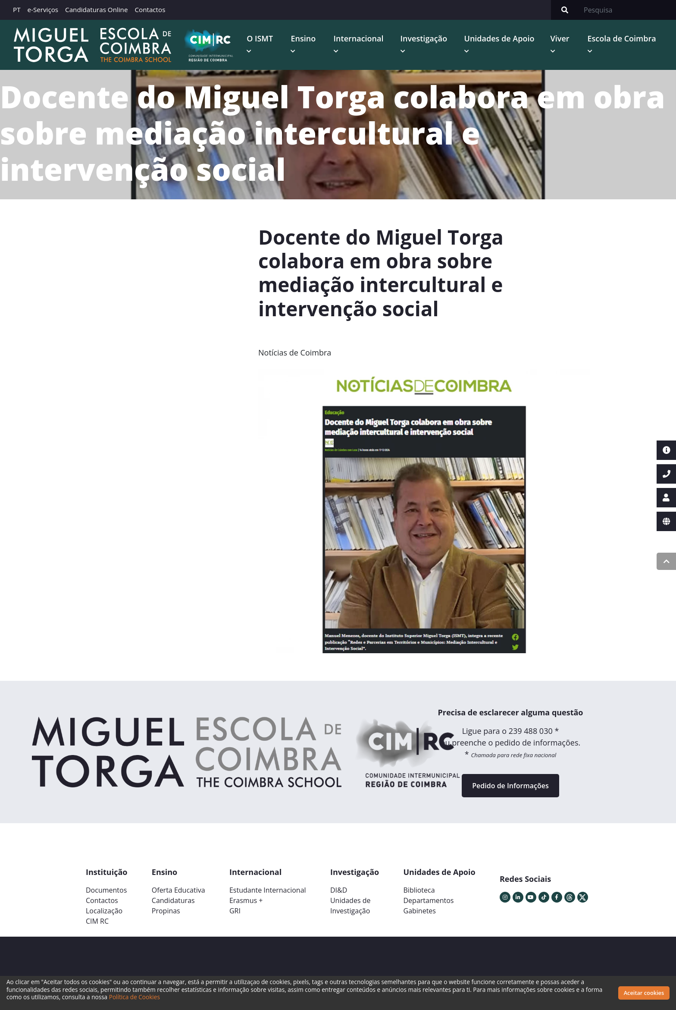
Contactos (150, 9)
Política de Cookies (134, 997)
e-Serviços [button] (43, 9)
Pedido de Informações (510, 785)
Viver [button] (560, 38)
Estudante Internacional (267, 890)
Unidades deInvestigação (350, 906)
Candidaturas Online (96, 9)
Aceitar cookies (644, 993)
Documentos (106, 890)
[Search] (627, 10)
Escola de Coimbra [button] (622, 38)
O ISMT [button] (260, 38)
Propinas (166, 911)
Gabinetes (420, 911)
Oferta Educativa (178, 890)
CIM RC (97, 921)
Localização (104, 911)
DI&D (338, 890)
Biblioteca (419, 890)
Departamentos (429, 900)
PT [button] (17, 9)
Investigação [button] (424, 38)
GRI (235, 911)
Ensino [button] (303, 38)
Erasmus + (246, 900)
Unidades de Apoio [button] (499, 38)
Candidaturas (173, 900)
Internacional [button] (359, 38)
